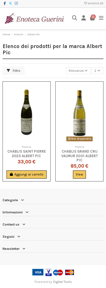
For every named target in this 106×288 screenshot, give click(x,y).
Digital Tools (62, 282)
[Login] (83, 18)
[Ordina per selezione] (78, 70)
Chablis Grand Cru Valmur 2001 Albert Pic (79, 155)
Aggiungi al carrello (26, 174)
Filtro (13, 71)
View (79, 174)
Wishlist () (93, 3)
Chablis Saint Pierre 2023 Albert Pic (26, 153)
